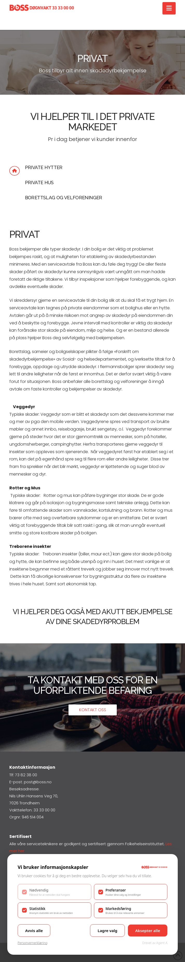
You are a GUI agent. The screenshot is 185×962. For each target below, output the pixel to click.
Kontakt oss (92, 710)
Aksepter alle (147, 930)
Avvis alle (34, 930)
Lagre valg (107, 930)
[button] (169, 8)
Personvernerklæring (32, 943)
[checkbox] (54, 892)
